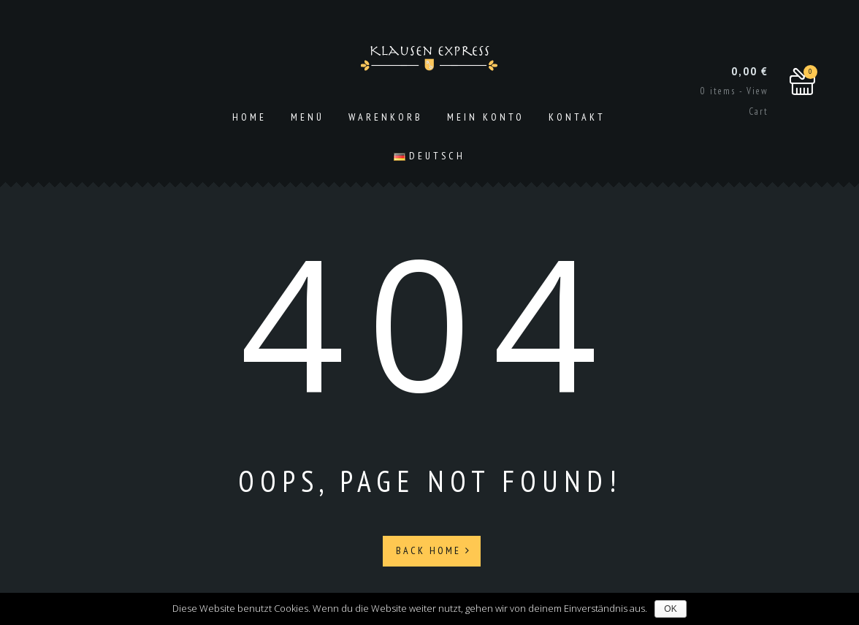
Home (249, 117)
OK (670, 609)
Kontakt (577, 117)
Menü (307, 117)
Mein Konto (485, 117)
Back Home (433, 550)
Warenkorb (385, 117)
